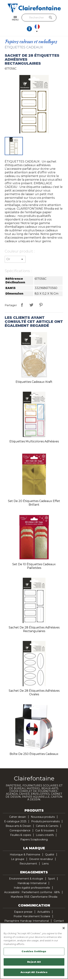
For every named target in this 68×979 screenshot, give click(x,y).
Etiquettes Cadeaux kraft (34, 382)
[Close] (64, 928)
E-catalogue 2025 (15, 821)
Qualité (49, 854)
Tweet (31, 305)
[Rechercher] (39, 17)
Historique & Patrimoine (25, 854)
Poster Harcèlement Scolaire (32, 916)
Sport (51, 878)
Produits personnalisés (45, 821)
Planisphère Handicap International (26, 920)
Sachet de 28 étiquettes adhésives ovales (34, 692)
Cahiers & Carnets (47, 826)
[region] (34, 951)
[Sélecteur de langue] (38, 29)
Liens (45, 863)
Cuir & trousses (44, 830)
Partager (22, 305)
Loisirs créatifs (45, 835)
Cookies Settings (34, 951)
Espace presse (23, 911)
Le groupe (17, 859)
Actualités (43, 911)
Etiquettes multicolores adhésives (34, 441)
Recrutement (28, 863)
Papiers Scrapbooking (34, 839)
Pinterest (40, 305)
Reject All (34, 961)
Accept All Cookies (33, 972)
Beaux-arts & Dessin (18, 826)
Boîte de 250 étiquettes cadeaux (34, 754)
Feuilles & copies (20, 835)
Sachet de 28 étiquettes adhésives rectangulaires (34, 629)
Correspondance (20, 830)
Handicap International (32, 883)
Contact (59, 920)
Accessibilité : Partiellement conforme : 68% (32, 892)
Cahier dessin (17, 816)
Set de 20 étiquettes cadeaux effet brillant (34, 502)
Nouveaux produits (43, 816)
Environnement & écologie (26, 878)
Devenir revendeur (41, 859)
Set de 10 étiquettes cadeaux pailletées (34, 566)
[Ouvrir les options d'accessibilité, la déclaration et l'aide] (29, 28)
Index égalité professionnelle (32, 887)
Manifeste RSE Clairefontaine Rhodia (34, 896)
